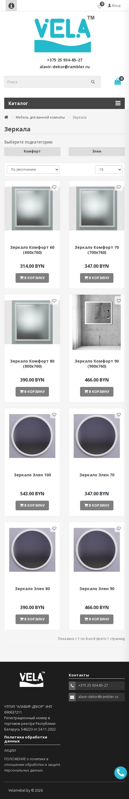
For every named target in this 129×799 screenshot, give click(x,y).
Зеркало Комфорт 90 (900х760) (97, 363)
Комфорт (32, 151)
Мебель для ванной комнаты (40, 117)
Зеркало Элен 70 (96, 474)
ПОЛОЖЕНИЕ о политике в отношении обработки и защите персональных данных (32, 765)
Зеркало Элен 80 (32, 588)
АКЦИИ (10, 750)
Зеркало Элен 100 (32, 474)
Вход (114, 5)
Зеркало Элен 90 (96, 588)
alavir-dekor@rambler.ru (65, 66)
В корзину (32, 277)
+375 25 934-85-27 (64, 60)
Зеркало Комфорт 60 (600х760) (32, 250)
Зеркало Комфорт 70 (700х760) (97, 250)
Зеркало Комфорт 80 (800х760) (32, 363)
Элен (96, 151)
